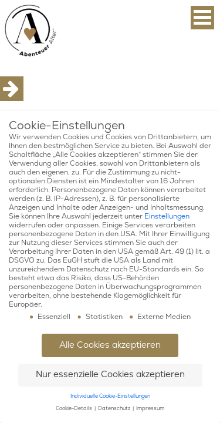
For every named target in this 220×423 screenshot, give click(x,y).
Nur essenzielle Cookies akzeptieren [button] (110, 374)
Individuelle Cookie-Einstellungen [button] (110, 396)
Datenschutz (114, 408)
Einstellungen (166, 216)
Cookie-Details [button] (74, 408)
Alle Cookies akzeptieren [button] (110, 345)
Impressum (150, 408)
